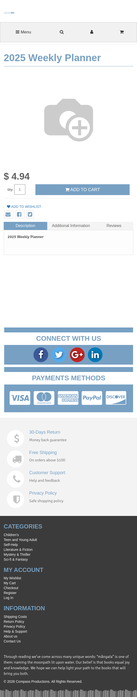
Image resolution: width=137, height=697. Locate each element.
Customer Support (47, 472)
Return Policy (14, 622)
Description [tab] (25, 226)
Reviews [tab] (114, 226)
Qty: (10, 190)
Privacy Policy (43, 493)
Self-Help (11, 545)
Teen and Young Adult (20, 540)
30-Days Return (44, 432)
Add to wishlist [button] (24, 207)
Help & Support (15, 631)
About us (10, 636)
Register (10, 593)
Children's (11, 535)
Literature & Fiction (18, 550)
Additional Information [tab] (71, 226)
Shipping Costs (15, 617)
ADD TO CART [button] (82, 189)
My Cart (10, 583)
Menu (23, 32)
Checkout (11, 588)
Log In (8, 598)
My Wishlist (12, 578)
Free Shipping (43, 452)
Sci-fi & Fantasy (16, 559)
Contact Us (12, 641)
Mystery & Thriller (17, 554)
